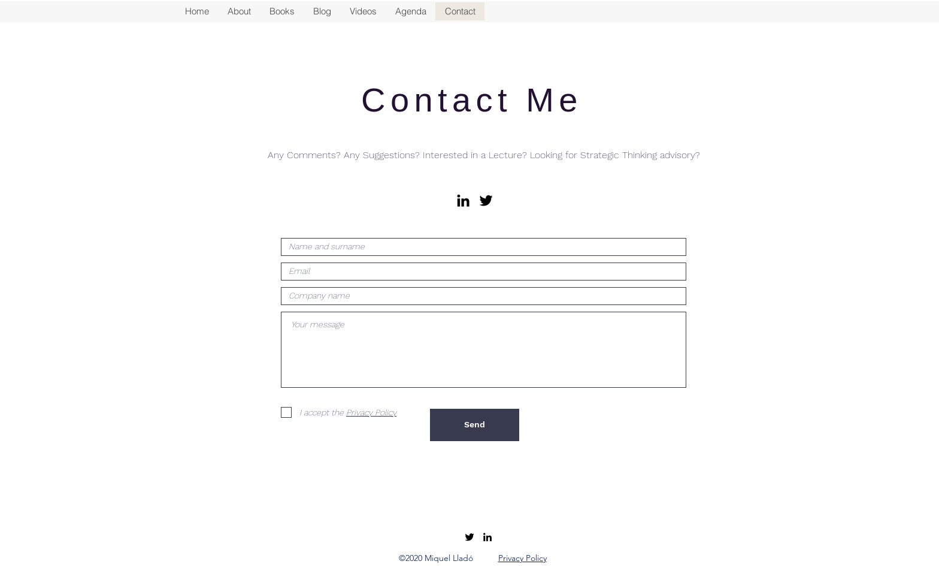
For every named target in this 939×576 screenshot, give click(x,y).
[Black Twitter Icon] (486, 200)
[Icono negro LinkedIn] (463, 200)
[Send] (474, 425)
